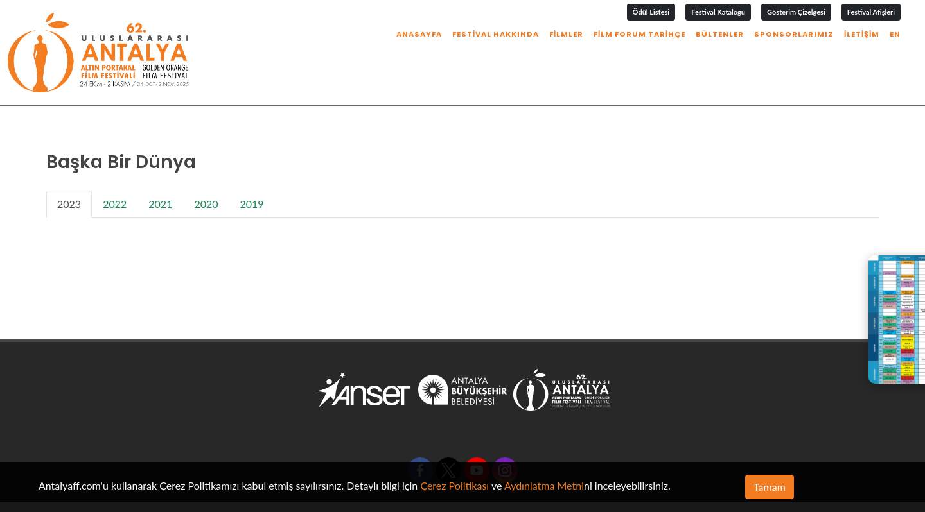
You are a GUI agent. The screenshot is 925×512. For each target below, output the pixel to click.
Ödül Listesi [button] (651, 12)
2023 (69, 163)
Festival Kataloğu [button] (718, 12)
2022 (115, 163)
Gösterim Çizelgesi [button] (796, 12)
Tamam (769, 487)
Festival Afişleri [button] (871, 12)
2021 (160, 163)
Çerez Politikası (454, 485)
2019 (252, 163)
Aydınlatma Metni (544, 485)
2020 (206, 163)
